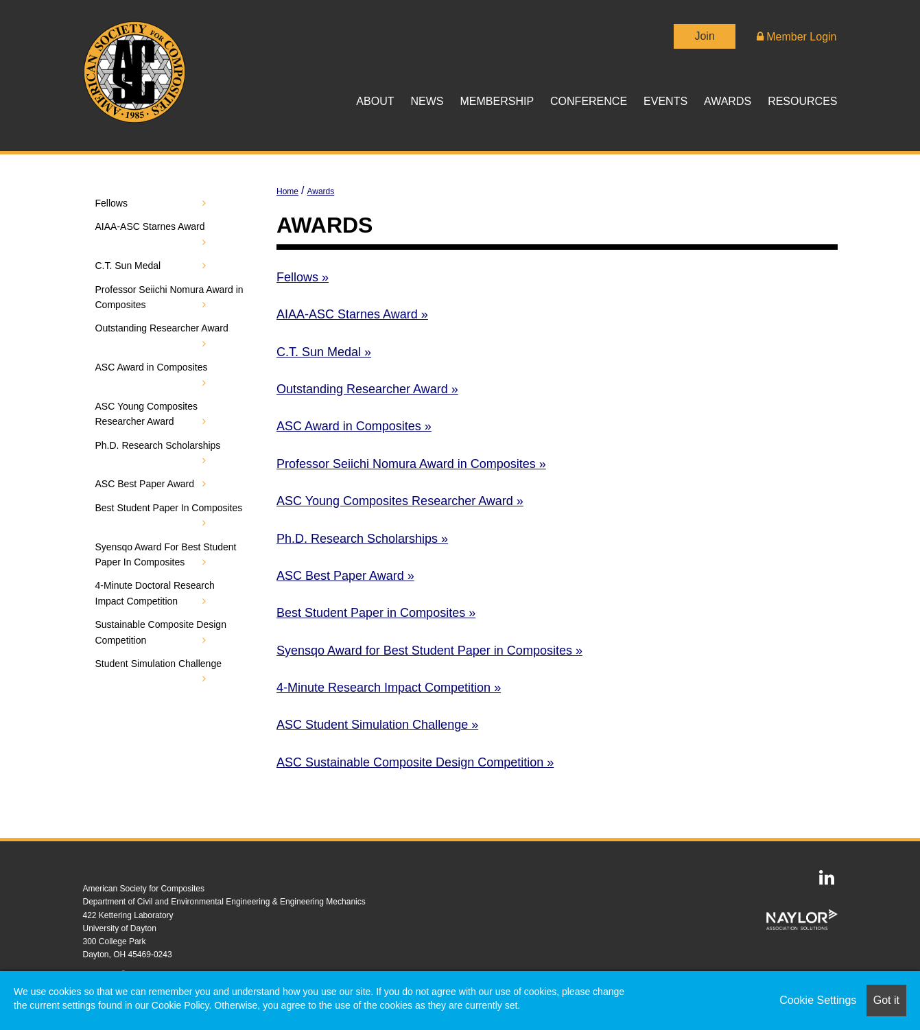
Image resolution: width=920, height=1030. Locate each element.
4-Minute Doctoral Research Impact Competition (155, 593)
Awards (727, 101)
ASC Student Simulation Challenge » (377, 724)
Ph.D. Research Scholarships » (362, 539)
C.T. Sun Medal (128, 265)
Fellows (111, 203)
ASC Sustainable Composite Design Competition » (415, 762)
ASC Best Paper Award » (345, 576)
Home (287, 191)
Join (704, 36)
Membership (497, 101)
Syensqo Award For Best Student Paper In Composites (166, 554)
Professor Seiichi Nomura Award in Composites (169, 297)
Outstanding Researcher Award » (367, 389)
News (426, 101)
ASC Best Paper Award (144, 483)
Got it (886, 1000)
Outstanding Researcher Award (161, 328)
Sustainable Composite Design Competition (160, 632)
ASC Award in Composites (151, 367)
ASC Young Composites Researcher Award (146, 414)
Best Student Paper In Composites (169, 507)
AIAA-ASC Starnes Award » (352, 314)
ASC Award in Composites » (354, 426)
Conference (588, 101)
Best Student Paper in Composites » (375, 613)
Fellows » (302, 277)
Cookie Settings (817, 1000)
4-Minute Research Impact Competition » (388, 687)
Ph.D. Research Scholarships (158, 445)
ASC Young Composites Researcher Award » (399, 501)
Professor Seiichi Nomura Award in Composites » (411, 464)
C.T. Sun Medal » (323, 352)
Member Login (797, 37)
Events (665, 101)
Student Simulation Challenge (158, 663)
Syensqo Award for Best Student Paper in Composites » (429, 650)
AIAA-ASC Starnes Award (150, 226)
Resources (802, 101)
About (375, 101)
